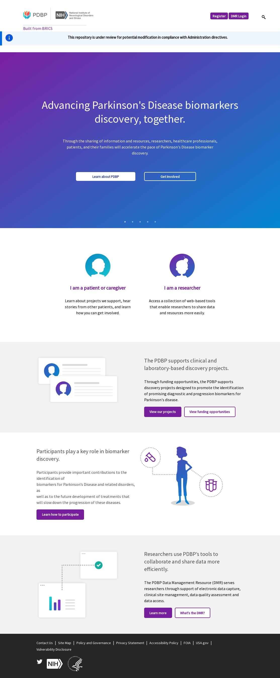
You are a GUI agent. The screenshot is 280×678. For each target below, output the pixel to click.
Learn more (158, 613)
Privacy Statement (130, 643)
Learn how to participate (60, 514)
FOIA (187, 643)
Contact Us (44, 643)
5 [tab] (155, 221)
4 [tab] (147, 221)
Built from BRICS (38, 28)
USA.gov (202, 643)
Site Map (64, 643)
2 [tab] (132, 221)
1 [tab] (125, 221)
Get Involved (170, 176)
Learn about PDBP (105, 176)
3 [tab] (140, 221)
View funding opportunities (209, 411)
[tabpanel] (140, 140)
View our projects (162, 411)
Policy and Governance (93, 643)
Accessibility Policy (163, 643)
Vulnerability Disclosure (53, 649)
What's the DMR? (192, 613)
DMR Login (238, 16)
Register (219, 16)
